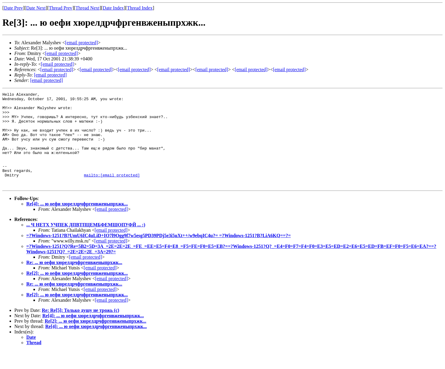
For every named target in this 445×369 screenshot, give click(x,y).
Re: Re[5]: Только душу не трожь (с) (80, 329)
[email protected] (111, 228)
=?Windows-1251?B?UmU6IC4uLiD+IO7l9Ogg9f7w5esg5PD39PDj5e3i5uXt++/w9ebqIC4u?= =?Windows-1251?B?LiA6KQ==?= (158, 254)
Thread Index (140, 7)
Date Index (113, 7)
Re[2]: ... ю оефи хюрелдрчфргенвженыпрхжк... (77, 292)
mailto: (112, 192)
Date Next (36, 7)
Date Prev (13, 7)
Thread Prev (60, 7)
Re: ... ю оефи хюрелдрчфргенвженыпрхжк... (74, 281)
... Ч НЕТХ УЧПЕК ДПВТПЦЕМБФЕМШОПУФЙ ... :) (85, 243)
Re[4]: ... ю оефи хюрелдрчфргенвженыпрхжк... (77, 222)
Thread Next (87, 7)
